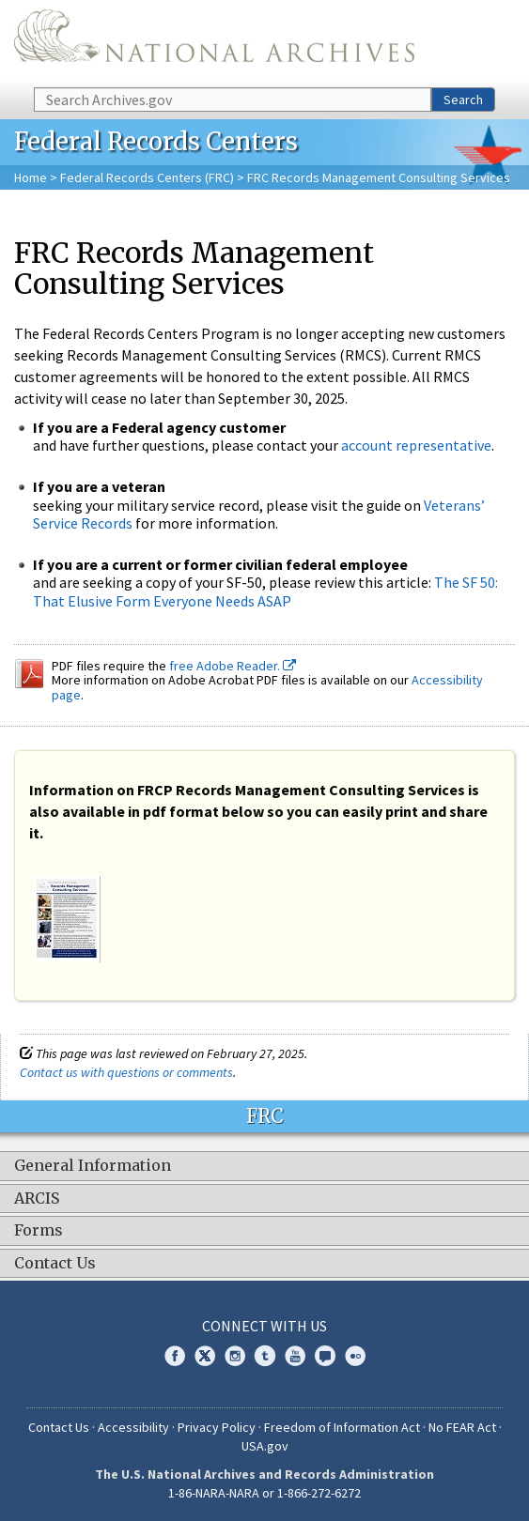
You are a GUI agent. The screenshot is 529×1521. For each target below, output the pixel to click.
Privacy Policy (217, 1427)
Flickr (355, 1355)
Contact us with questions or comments (126, 1072)
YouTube (295, 1355)
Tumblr (265, 1355)
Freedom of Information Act (342, 1427)
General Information (92, 1166)
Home (30, 177)
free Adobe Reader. (232, 665)
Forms (38, 1230)
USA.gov (264, 1445)
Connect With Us (264, 1325)
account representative (416, 445)
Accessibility (133, 1427)
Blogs (325, 1355)
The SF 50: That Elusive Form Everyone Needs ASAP (265, 591)
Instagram (235, 1355)
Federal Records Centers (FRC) (147, 177)
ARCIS (36, 1199)
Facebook (174, 1355)
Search (463, 99)
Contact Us (55, 1263)
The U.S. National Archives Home (214, 42)
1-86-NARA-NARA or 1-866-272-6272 (264, 1492)
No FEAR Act (462, 1427)
